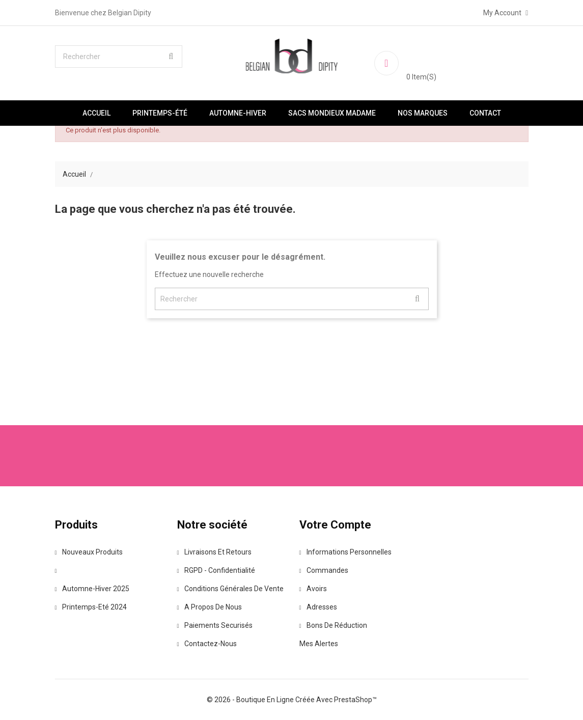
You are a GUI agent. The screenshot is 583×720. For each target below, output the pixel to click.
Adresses (318, 607)
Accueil (96, 113)
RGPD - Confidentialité (216, 570)
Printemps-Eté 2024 (91, 607)
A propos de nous (209, 607)
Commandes (323, 570)
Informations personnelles (345, 552)
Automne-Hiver (237, 113)
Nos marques (423, 113)
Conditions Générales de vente (230, 589)
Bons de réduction (333, 625)
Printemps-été (159, 113)
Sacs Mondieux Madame (332, 113)
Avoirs (313, 589)
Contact (485, 113)
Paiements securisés (215, 625)
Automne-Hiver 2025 (92, 589)
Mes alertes (318, 644)
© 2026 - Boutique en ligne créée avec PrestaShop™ (292, 700)
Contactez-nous (207, 644)
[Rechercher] (118, 56)
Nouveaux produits (89, 552)
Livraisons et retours (214, 552)
